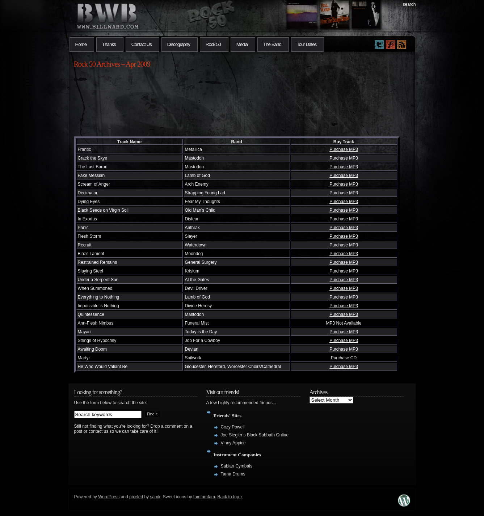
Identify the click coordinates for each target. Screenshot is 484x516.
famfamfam (204, 496)
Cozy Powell (233, 427)
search (409, 4)
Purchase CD (344, 357)
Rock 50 (213, 44)
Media (242, 44)
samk (155, 496)
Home (81, 44)
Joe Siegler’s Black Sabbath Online (255, 434)
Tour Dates (306, 44)
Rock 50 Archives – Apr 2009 (112, 64)
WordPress (108, 496)
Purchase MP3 (343, 149)
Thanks (109, 44)
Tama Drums (233, 474)
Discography (178, 44)
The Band (272, 44)
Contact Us (141, 44)
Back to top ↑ (230, 496)
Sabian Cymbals (236, 466)
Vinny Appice (233, 442)
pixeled (136, 496)
